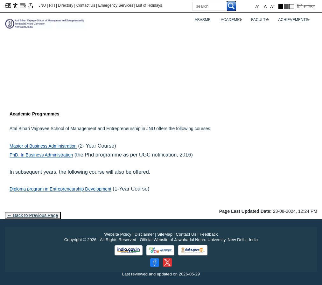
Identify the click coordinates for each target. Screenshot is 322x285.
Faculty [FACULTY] (261, 20)
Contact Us (85, 5)
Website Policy (117, 234)
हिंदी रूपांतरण (306, 6)
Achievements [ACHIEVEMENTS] (295, 20)
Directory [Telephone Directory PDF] (65, 5)
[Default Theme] (291, 6)
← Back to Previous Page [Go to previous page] (32, 215)
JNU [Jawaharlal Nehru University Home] (42, 5)
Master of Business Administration (43, 146)
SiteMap (164, 234)
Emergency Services (115, 5)
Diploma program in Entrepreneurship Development (60, 188)
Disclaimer (144, 234)
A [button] (272, 6)
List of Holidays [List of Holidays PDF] (149, 5)
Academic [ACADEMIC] (232, 20)
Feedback (209, 234)
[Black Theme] (280, 6)
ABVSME (203, 19)
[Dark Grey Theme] (286, 6)
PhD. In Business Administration (41, 154)
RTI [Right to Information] (52, 5)
